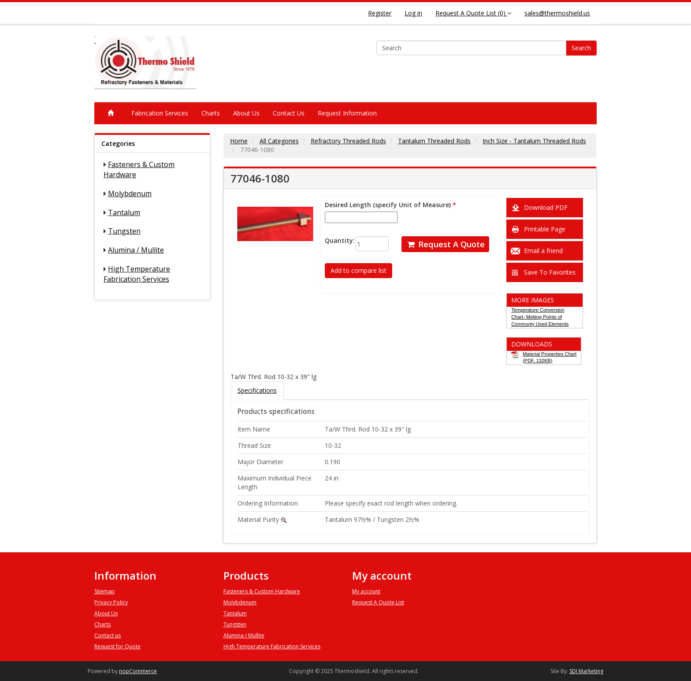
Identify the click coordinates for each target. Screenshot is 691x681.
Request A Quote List (378, 602)
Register (379, 13)
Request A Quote (445, 244)
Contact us (107, 635)
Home (239, 141)
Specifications (257, 390)
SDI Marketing (586, 671)
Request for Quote (117, 646)
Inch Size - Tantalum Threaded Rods (534, 141)
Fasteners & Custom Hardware (261, 591)
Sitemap (104, 591)
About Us (246, 113)
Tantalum (124, 212)
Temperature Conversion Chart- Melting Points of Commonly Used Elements (539, 316)
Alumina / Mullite (136, 250)
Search (581, 48)
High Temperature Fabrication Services (137, 274)
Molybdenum (130, 193)
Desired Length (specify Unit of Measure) (388, 205)
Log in (413, 13)
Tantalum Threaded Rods (434, 141)
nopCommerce (138, 671)
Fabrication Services (159, 113)
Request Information (347, 113)
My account (366, 591)
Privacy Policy (111, 602)
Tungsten (124, 231)
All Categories (279, 141)
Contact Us (289, 113)
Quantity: (333, 240)
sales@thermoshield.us (557, 13)
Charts (210, 113)
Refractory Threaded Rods (348, 141)
